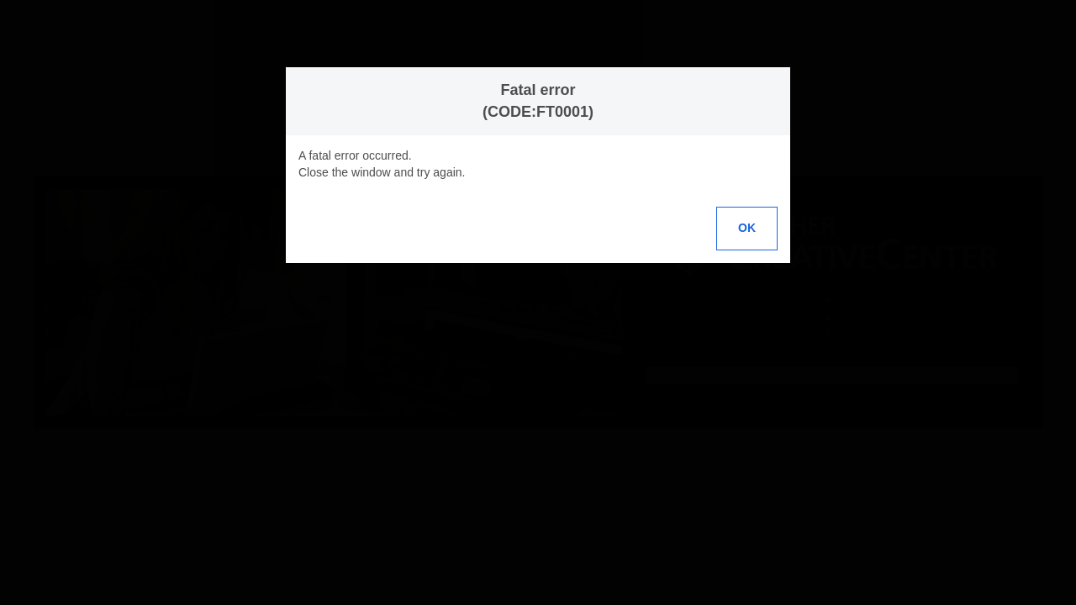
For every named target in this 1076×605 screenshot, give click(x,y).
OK (747, 227)
